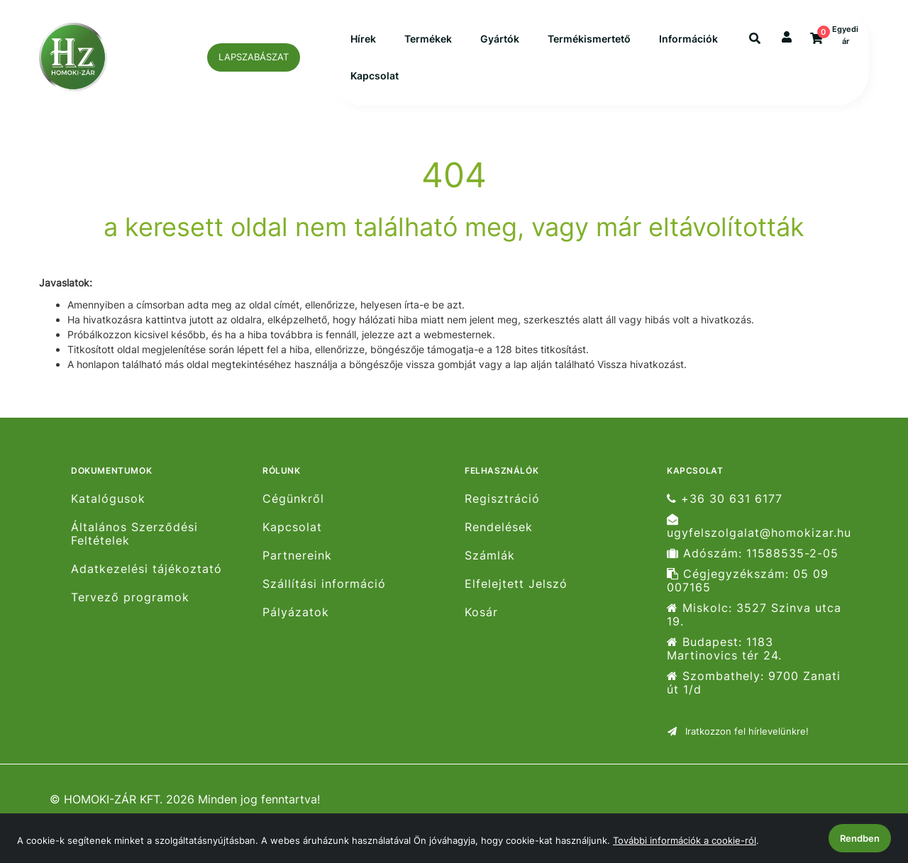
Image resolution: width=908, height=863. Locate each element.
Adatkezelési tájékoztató (146, 578)
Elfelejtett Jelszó (516, 593)
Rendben (860, 838)
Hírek (363, 44)
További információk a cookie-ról (684, 840)
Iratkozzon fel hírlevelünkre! (738, 740)
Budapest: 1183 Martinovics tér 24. (724, 658)
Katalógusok (108, 508)
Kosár (481, 621)
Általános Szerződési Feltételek (134, 543)
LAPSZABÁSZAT (253, 61)
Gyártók (499, 44)
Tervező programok (130, 606)
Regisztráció (502, 508)
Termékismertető (589, 44)
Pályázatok (295, 621)
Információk (379, 80)
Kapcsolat (462, 80)
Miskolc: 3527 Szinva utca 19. (754, 624)
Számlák (490, 565)
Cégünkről (293, 508)
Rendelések (499, 536)
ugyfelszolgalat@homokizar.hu (759, 536)
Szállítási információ (324, 593)
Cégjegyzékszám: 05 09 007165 (748, 590)
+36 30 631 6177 (724, 508)
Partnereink (297, 565)
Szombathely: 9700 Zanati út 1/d (754, 692)
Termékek (428, 44)
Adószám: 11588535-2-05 (752, 562)
